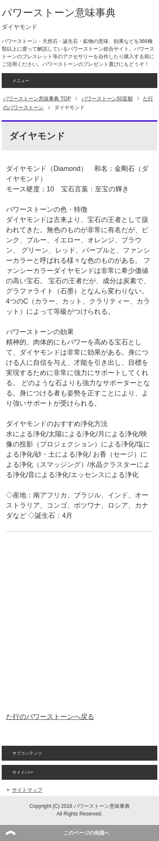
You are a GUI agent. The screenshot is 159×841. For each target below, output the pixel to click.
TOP (37, 99)
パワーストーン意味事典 (59, 12)
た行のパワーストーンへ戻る (50, 716)
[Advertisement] (79, 622)
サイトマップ (27, 790)
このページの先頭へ (86, 833)
